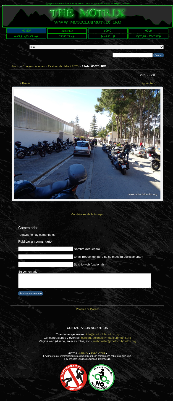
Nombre (79, 249)
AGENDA (84, 353)
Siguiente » (147, 83)
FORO (94, 353)
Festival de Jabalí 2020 (63, 66)
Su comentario (27, 271)
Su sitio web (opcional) (89, 264)
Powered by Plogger (87, 309)
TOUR (102, 353)
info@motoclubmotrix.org (102, 334)
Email (77, 256)
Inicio (15, 66)
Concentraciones (33, 66)
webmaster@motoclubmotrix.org (114, 341)
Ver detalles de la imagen (87, 214)
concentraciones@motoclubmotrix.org (106, 337)
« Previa (25, 83)
